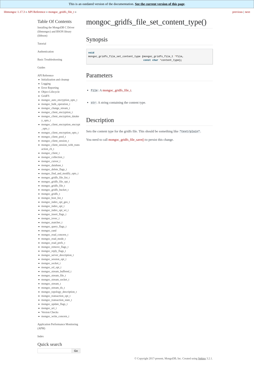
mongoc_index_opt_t (53, 206)
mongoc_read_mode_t (53, 238)
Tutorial (42, 43)
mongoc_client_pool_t (53, 136)
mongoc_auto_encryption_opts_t (59, 100)
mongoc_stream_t (51, 283)
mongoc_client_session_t (55, 140)
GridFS (45, 95)
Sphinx (202, 358)
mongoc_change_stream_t (55, 108)
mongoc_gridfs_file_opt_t (55, 181)
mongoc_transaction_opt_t (55, 295)
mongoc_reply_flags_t (53, 251)
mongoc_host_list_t (52, 198)
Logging (46, 83)
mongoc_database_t (52, 165)
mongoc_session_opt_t (53, 259)
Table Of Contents (55, 21)
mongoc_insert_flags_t (53, 214)
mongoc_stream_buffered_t (56, 271)
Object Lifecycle (50, 91)
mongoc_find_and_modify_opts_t (60, 173)
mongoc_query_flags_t (54, 226)
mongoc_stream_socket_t (55, 279)
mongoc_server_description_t (57, 255)
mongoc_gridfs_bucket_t (55, 189)
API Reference (36, 11)
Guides (41, 67)
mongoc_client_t (50, 153)
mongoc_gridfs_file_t (61, 11)
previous (237, 11)
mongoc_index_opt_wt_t (55, 210)
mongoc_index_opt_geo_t (55, 202)
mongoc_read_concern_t (54, 234)
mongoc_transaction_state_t (56, 300)
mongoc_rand (48, 230)
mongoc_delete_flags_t (54, 169)
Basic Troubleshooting (50, 59)
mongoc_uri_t (49, 308)
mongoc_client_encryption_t (57, 112)
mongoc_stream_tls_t (53, 287)
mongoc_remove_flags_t (55, 246)
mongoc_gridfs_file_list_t (55, 177)
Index (41, 336)
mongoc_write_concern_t (55, 316)
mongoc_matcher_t (51, 222)
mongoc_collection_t (52, 157)
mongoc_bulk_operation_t (55, 104)
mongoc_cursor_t (51, 161)
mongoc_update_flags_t (54, 304)
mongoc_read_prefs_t (53, 242)
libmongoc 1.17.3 (14, 11)
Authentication (46, 51)
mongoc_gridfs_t (50, 193)
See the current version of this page (160, 4)
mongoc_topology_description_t (59, 291)
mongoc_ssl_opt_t (51, 267)
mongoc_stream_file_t (53, 275)
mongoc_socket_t (51, 263)
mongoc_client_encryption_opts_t (60, 132)
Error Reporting (50, 87)
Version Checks (50, 312)
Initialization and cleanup (55, 79)
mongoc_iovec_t (50, 218)
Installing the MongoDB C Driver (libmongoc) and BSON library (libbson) (56, 31)
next (247, 11)
